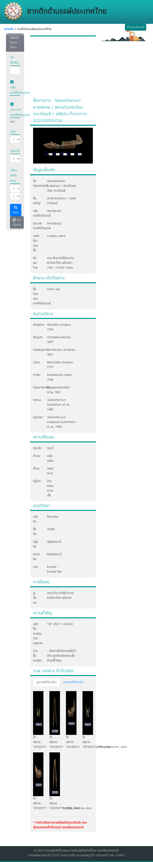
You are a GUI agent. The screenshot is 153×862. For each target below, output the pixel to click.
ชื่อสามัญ (36, 201)
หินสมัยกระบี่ (54, 554)
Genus (37, 399)
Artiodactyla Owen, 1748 (59, 377)
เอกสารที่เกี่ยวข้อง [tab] (73, 682)
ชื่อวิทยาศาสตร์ (37, 183)
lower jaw (53, 288)
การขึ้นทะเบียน (37, 655)
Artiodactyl (54, 223)
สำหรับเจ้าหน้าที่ (135, 27)
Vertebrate (54, 210)
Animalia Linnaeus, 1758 (59, 327)
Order (37, 374)
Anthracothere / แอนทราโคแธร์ (61, 201)
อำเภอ (36, 455)
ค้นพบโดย (35, 262)
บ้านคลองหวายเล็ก (49, 488)
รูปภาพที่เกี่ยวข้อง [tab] (46, 682)
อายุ (35, 566)
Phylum (37, 337)
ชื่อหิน (34, 531)
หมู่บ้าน (37, 480)
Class (36, 362)
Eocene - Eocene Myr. (55, 569)
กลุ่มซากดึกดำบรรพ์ (37, 213)
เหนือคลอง (49, 458)
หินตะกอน (52, 516)
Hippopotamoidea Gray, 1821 (58, 389)
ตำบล (36, 468)
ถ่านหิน (51, 529)
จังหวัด (37, 448)
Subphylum (37, 349)
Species (37, 417)
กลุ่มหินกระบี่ (54, 541)
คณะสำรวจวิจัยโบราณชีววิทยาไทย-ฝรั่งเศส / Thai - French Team (60, 262)
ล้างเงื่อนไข (17, 222)
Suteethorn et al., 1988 (58, 404)
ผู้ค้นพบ (35, 597)
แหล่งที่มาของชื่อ (36, 243)
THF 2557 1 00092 (60, 623)
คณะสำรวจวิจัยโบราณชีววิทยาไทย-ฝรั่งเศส (60, 595)
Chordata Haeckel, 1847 (59, 339)
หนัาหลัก (8, 29)
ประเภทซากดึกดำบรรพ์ (37, 226)
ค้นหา (16, 210)
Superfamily (37, 387)
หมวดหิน (36, 556)
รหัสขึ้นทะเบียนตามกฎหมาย (37, 633)
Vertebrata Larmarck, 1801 (61, 352)
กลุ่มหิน (35, 544)
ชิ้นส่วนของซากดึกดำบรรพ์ (37, 296)
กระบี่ (49, 448)
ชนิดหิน (35, 519)
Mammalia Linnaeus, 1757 (60, 364)
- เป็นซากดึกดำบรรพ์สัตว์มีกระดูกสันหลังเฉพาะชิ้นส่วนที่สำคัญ (61, 655)
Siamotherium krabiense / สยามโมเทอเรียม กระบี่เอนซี (61, 185)
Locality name (56, 235)
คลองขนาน (49, 471)
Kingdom (37, 324)
